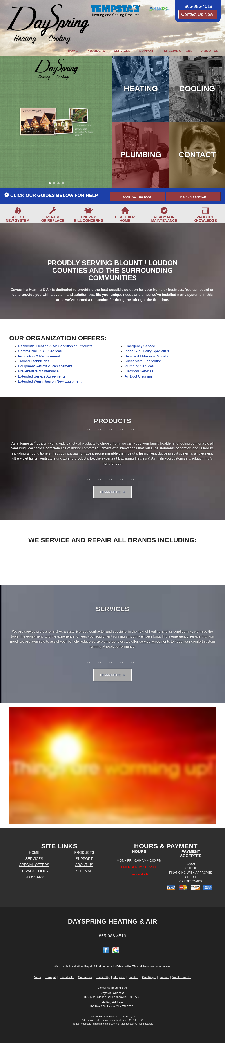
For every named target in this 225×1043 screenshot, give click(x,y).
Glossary (34, 877)
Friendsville (67, 977)
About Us (209, 51)
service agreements (154, 641)
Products (96, 51)
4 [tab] (64, 184)
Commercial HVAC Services (40, 351)
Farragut (50, 977)
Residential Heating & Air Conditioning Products (55, 346)
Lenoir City (102, 977)
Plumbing (140, 154)
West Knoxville (181, 977)
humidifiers (147, 453)
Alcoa (37, 977)
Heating (141, 88)
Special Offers (178, 51)
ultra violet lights (25, 458)
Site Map (84, 871)
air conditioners (39, 453)
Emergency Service (140, 346)
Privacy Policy (34, 871)
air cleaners (203, 453)
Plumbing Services (139, 366)
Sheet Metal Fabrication (143, 361)
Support (147, 51)
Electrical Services (139, 371)
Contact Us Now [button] (197, 14)
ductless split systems (175, 453)
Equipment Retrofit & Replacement (45, 366)
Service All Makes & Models (146, 356)
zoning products (75, 458)
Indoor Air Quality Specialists (147, 351)
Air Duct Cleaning (138, 376)
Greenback (85, 977)
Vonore (164, 977)
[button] (137, 196)
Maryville (119, 977)
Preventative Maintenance (38, 371)
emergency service (185, 636)
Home (73, 51)
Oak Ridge (149, 977)
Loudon (133, 977)
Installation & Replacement (39, 356)
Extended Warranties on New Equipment (49, 381)
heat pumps (62, 453)
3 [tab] (59, 184)
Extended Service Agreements (41, 376)
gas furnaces (83, 453)
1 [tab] (51, 184)
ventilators (47, 458)
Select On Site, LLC (124, 1016)
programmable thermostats (116, 453)
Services (122, 51)
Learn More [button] (112, 492)
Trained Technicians (33, 361)
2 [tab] (55, 184)
